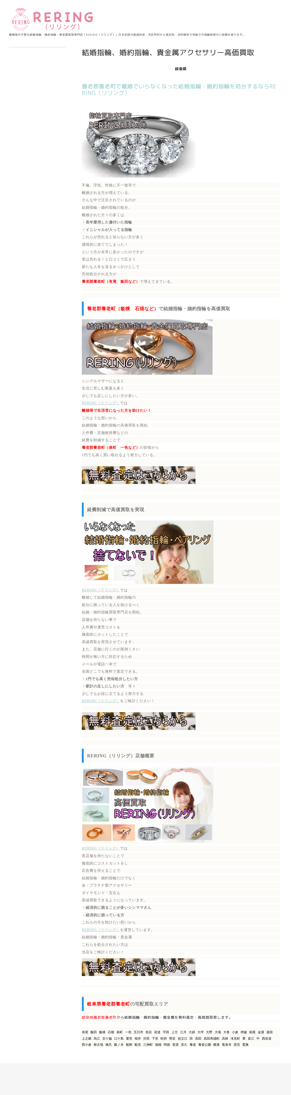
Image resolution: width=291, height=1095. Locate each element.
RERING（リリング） (101, 403)
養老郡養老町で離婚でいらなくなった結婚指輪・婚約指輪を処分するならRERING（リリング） (179, 89)
